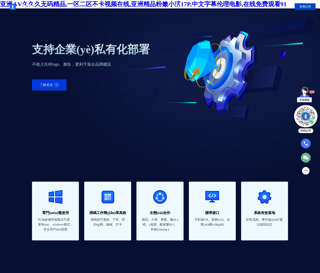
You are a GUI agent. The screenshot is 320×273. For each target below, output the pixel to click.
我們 (195, 6)
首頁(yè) (76, 6)
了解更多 (49, 85)
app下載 (141, 6)
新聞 (213, 6)
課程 (121, 6)
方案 (161, 6)
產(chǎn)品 (100, 6)
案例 (178, 6)
